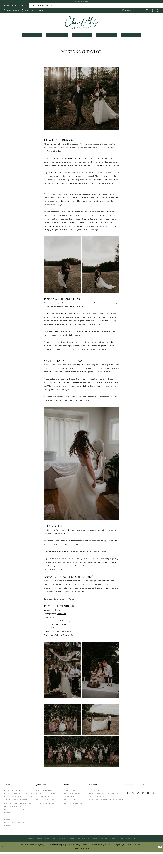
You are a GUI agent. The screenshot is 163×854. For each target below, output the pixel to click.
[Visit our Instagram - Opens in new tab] (132, 797)
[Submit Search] (123, 12)
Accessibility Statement (123, 841)
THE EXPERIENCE (43, 799)
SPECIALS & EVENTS (45, 802)
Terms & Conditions (79, 841)
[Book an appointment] (34, 13)
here (87, 851)
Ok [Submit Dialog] (158, 849)
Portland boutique (14, 7)
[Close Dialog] (3, 849)
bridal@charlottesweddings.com (106, 802)
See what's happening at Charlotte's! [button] (81, 2)
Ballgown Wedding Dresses (18, 799)
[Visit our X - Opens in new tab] (143, 797)
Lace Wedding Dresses (15, 808)
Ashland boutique (42, 7)
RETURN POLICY (100, 841)
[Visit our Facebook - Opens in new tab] (127, 797)
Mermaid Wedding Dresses (17, 805)
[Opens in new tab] (55, 612)
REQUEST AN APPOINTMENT (48, 792)
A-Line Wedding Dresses (16, 802)
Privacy (62, 841)
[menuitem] (14, 7)
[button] (152, 13)
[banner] (81, 24)
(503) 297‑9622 (95, 792)
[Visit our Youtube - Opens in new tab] (148, 797)
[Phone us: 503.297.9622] (12, 13)
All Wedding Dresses (15, 792)
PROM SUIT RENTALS (45, 805)
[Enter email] (141, 788)
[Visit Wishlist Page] (147, 13)
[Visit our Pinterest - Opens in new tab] (138, 797)
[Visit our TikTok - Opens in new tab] (153, 797)
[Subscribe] (154, 788)
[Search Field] (131, 12)
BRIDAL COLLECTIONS (45, 795)
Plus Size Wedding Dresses (18, 795)
